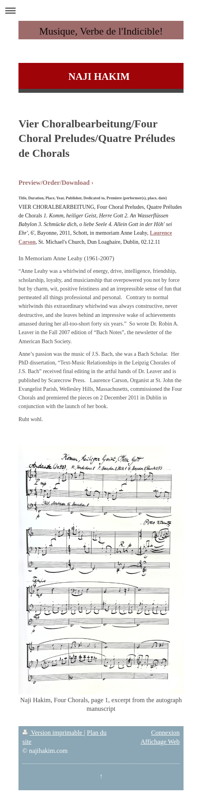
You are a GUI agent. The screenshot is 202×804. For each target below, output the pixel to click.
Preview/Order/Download (54, 182)
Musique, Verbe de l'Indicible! (101, 31)
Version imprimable (53, 732)
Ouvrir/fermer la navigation (101, 10)
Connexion (165, 732)
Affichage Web (160, 741)
